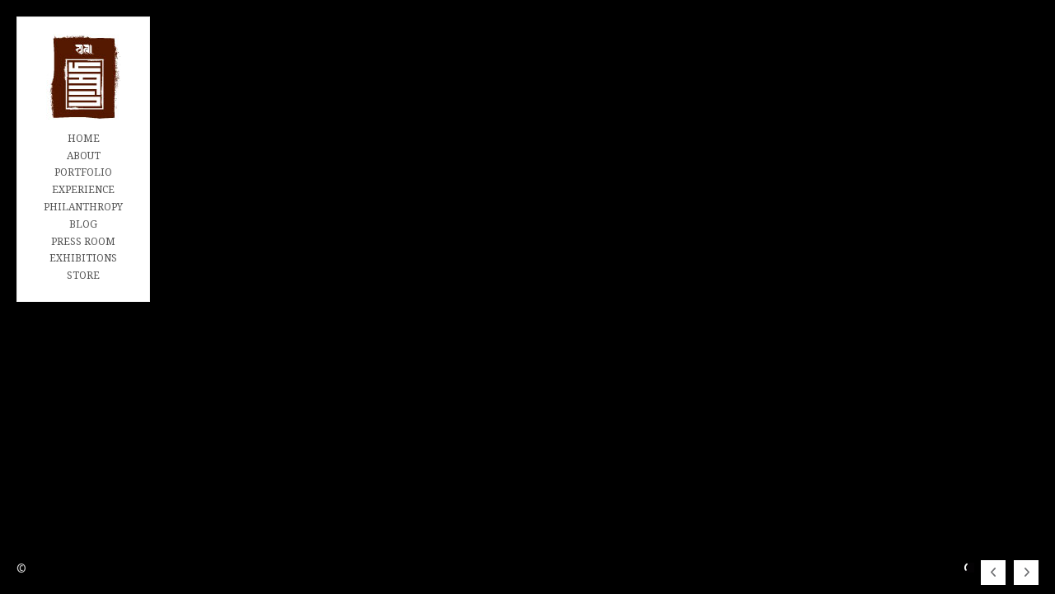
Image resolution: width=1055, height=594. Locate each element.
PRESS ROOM (83, 242)
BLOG (83, 224)
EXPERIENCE (83, 190)
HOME (84, 138)
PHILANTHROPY (83, 207)
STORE (83, 275)
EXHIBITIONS (83, 258)
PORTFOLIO (83, 172)
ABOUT (84, 156)
